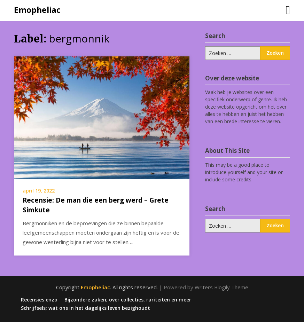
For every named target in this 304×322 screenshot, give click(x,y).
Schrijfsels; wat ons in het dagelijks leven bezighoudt (85, 308)
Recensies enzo (39, 299)
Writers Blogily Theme (221, 287)
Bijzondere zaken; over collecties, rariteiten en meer (127, 299)
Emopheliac (37, 9)
